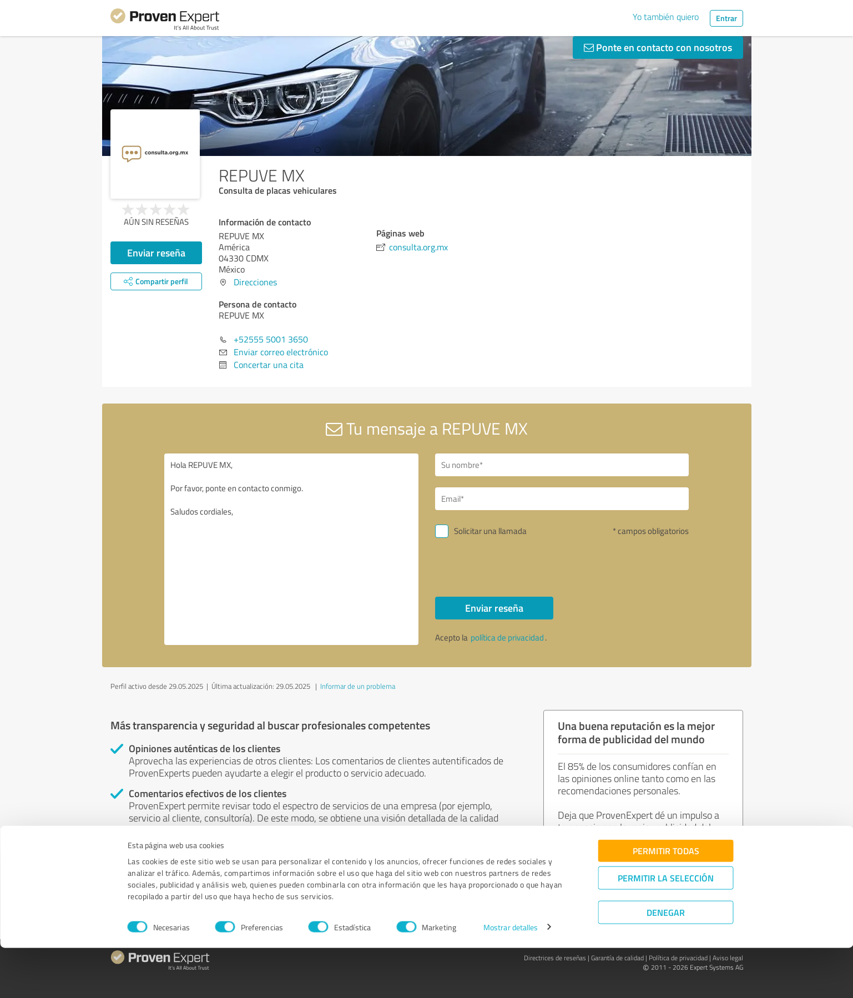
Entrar (726, 18)
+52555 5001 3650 (271, 339)
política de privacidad (507, 637)
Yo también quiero (666, 17)
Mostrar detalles (510, 977)
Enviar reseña (156, 252)
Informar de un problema (357, 686)
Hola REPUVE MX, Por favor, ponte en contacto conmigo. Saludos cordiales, (291, 549)
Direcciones (255, 282)
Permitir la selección (666, 927)
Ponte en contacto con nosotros (658, 47)
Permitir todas (666, 900)
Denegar (666, 962)
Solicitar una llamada (490, 531)
